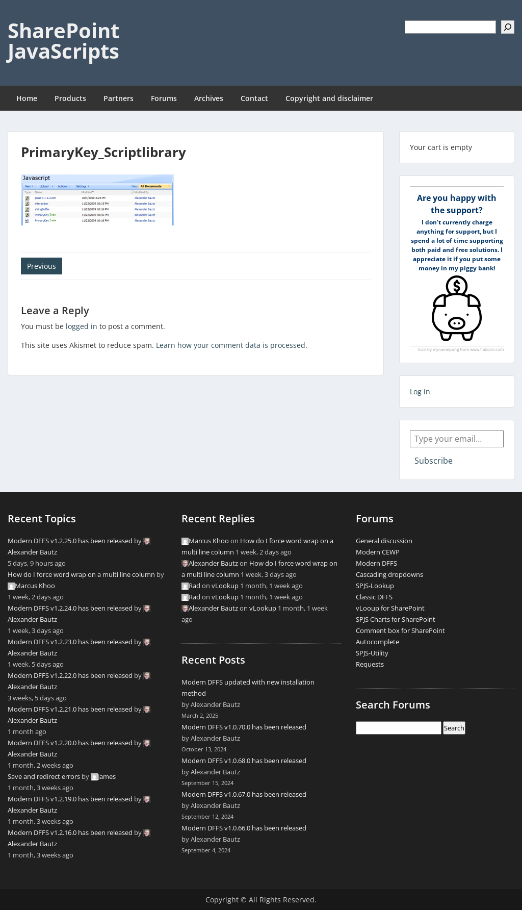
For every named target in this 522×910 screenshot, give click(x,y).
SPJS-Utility (372, 653)
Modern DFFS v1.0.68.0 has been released (243, 760)
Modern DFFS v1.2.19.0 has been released (70, 798)
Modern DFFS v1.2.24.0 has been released (70, 608)
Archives (208, 98)
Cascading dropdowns (389, 574)
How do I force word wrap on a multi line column (81, 574)
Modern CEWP (378, 552)
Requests (370, 664)
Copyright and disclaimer (329, 98)
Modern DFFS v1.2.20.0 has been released (70, 742)
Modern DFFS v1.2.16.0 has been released (70, 832)
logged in (81, 326)
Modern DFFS (376, 563)
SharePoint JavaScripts (63, 40)
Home (26, 98)
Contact (254, 98)
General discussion (384, 540)
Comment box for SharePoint (400, 630)
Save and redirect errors (44, 776)
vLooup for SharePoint (390, 608)
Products (70, 98)
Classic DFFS (374, 596)
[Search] (507, 27)
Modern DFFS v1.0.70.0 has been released (243, 726)
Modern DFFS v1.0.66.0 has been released (243, 827)
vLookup (225, 585)
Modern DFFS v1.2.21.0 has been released (70, 709)
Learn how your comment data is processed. (231, 345)
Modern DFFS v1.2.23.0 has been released (70, 641)
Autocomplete (377, 641)
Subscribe (433, 460)
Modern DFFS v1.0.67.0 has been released (243, 794)
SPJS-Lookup (375, 585)
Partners (118, 98)
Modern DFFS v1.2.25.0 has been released (70, 540)
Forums (164, 98)
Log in (420, 391)
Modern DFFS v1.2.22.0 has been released (70, 675)
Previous (41, 266)
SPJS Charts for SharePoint (395, 619)
